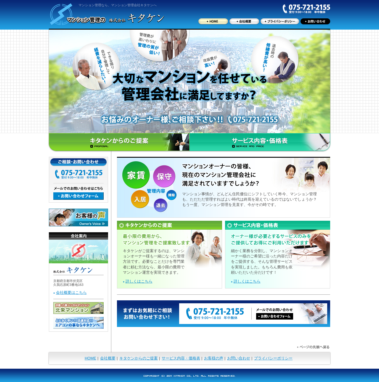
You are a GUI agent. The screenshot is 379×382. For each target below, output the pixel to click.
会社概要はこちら (71, 292)
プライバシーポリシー (273, 358)
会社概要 (107, 358)
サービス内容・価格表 (181, 358)
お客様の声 (213, 358)
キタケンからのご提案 (138, 358)
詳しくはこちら (139, 281)
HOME (90, 358)
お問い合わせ (238, 358)
